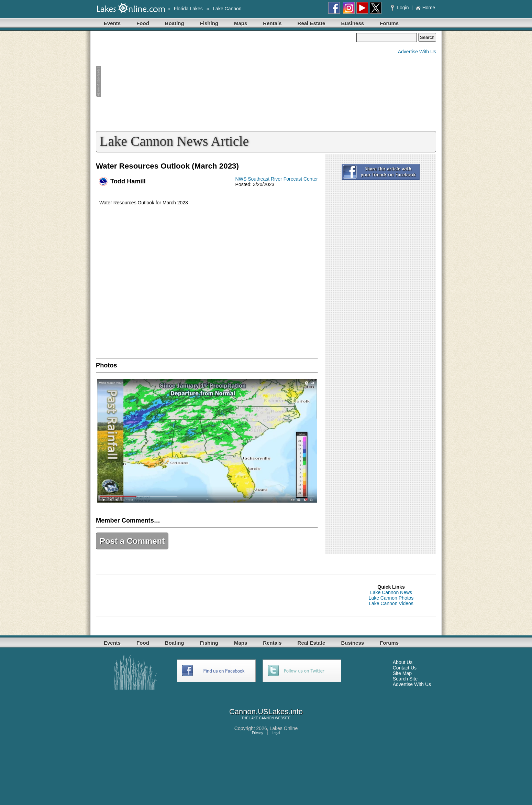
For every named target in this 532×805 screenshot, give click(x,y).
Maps (240, 23)
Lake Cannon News (391, 592)
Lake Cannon (227, 8)
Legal (276, 733)
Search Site (405, 678)
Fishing (209, 23)
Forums (389, 23)
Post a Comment (132, 541)
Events (112, 23)
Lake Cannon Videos (391, 603)
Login (400, 7)
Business (352, 23)
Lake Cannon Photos (391, 598)
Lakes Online (284, 728)
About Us (403, 662)
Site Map (402, 673)
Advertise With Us (417, 51)
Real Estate (311, 23)
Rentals (272, 23)
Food (142, 23)
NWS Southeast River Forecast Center (276, 179)
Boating (174, 23)
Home (425, 7)
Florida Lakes (188, 8)
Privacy (257, 733)
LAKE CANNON (262, 718)
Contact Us (405, 667)
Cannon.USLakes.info (266, 711)
